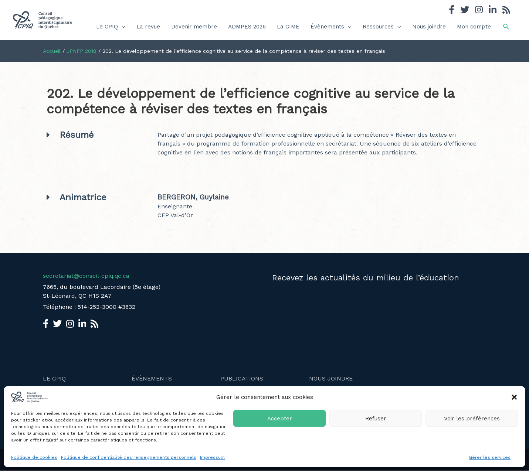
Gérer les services (490, 457)
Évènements (327, 26)
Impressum (212, 457)
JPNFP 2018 (82, 51)
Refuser (375, 418)
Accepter (279, 418)
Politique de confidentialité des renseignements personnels (128, 457)
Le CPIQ (107, 26)
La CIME (288, 26)
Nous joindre (429, 26)
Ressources (378, 26)
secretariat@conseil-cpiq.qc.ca (86, 275)
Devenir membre (194, 26)
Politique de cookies (34, 457)
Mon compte (474, 26)
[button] (514, 397)
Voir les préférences (472, 418)
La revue (148, 26)
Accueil (52, 51)
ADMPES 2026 (247, 26)
